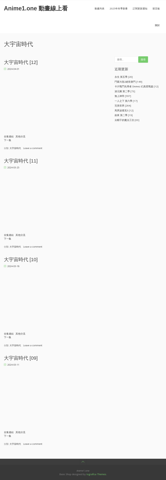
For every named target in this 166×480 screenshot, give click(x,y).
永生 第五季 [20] (124, 76)
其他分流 (20, 136)
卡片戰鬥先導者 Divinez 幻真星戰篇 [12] (136, 86)
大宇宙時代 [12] (21, 62)
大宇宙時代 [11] (21, 160)
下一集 (7, 140)
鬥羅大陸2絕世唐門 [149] (128, 81)
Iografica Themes (96, 474)
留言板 (156, 8)
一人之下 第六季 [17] (126, 100)
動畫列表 (99, 8)
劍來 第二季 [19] (124, 115)
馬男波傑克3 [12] (124, 110)
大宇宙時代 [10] (21, 259)
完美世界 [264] (123, 105)
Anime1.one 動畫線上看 (36, 8)
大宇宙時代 (15, 148)
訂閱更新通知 (140, 8)
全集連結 (9, 136)
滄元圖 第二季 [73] (125, 91)
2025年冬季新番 (119, 8)
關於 (157, 25)
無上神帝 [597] (123, 96)
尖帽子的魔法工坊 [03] (127, 120)
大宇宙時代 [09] (21, 358)
